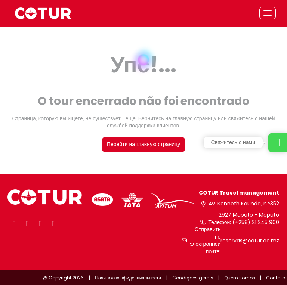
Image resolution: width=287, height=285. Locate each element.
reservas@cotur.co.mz (249, 240)
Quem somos (239, 278)
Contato (275, 278)
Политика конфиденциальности (128, 278)
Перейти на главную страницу (143, 144)
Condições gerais (192, 278)
